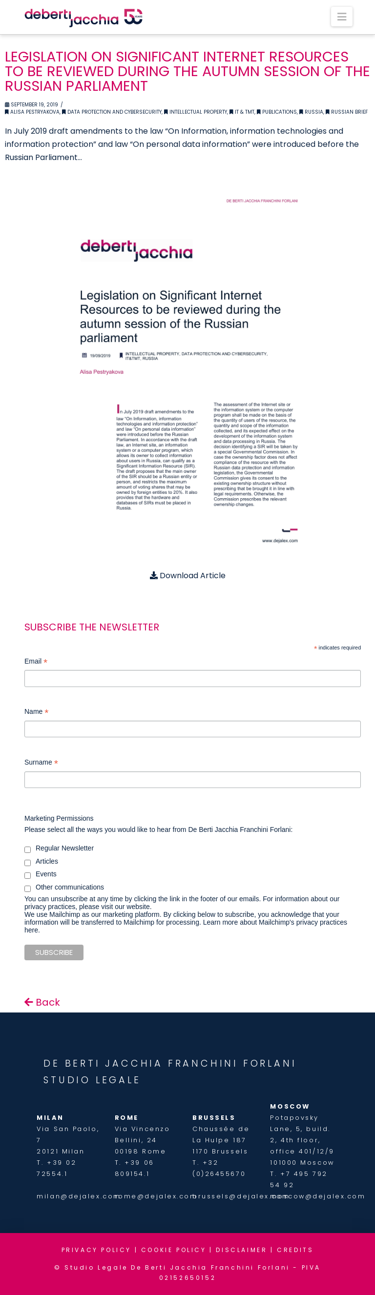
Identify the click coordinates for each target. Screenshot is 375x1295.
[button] (342, 16)
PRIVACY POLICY (96, 1250)
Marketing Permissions (59, 818)
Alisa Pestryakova (32, 112)
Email (35, 662)
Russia (311, 112)
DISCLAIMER (241, 1250)
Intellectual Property (195, 112)
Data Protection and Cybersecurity (112, 112)
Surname (41, 763)
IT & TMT (241, 112)
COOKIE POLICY (174, 1250)
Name (36, 712)
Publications (277, 112)
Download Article (188, 575)
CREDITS (295, 1250)
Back (42, 1002)
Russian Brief (347, 112)
